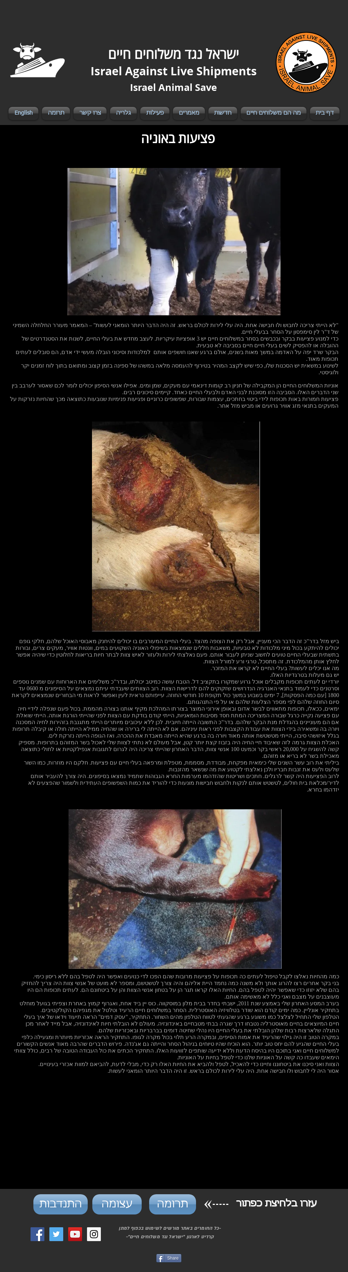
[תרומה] (172, 1204)
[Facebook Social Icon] (37, 1234)
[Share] (168, 1258)
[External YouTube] (175, 1140)
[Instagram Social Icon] (94, 1234)
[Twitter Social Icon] (56, 1234)
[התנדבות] (60, 1204)
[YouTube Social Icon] (75, 1234)
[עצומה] (117, 1204)
